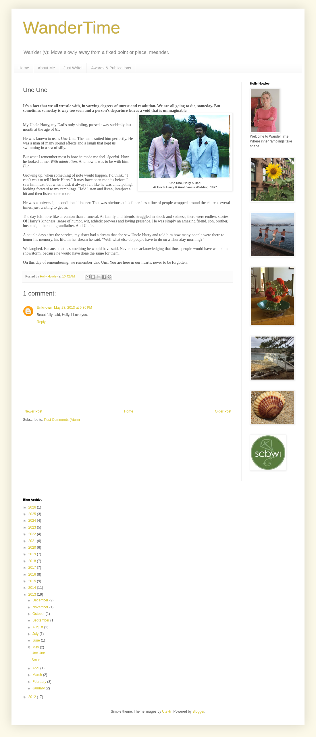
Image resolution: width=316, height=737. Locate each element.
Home (23, 68)
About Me (46, 68)
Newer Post (33, 411)
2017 (32, 568)
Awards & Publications (111, 68)
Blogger (198, 711)
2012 (32, 697)
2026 (32, 507)
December (40, 600)
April (36, 668)
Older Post (223, 411)
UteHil (167, 711)
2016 (32, 574)
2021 (32, 541)
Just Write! (72, 68)
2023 (32, 527)
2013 (32, 595)
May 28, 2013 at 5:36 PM (73, 308)
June (36, 640)
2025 (32, 514)
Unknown (44, 308)
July (36, 634)
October (39, 614)
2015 (32, 581)
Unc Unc (38, 653)
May (36, 647)
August (38, 627)
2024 (32, 521)
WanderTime (71, 27)
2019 (32, 554)
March (37, 675)
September (41, 620)
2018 (32, 561)
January (39, 688)
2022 (32, 534)
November (40, 607)
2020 (32, 548)
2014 (32, 588)
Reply (41, 322)
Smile (36, 660)
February (39, 682)
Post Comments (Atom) (62, 420)
